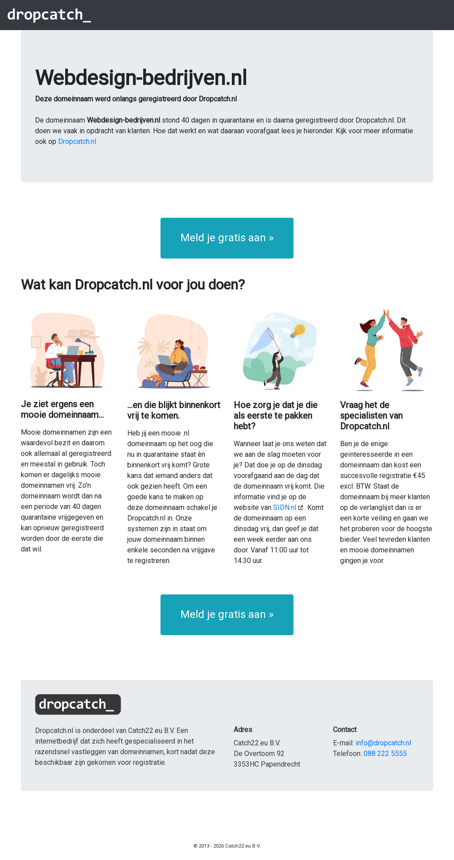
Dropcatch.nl (77, 141)
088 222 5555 (385, 753)
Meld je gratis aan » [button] (227, 237)
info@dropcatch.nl (383, 743)
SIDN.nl (284, 507)
